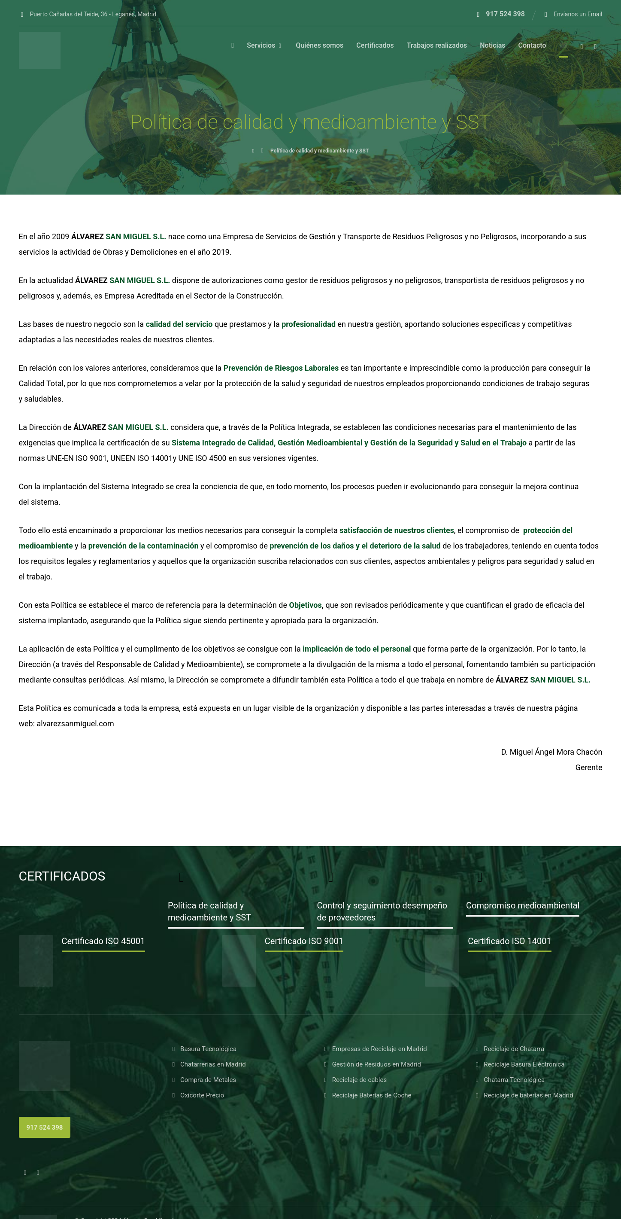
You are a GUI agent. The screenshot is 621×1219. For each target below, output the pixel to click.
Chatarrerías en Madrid (208, 1038)
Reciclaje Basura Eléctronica (519, 1038)
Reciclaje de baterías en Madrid (523, 1069)
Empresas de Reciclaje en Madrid (374, 1022)
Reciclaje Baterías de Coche (367, 1069)
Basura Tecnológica (203, 1022)
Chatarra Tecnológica (509, 1053)
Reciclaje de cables (354, 1053)
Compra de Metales (203, 1053)
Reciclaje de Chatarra (509, 1022)
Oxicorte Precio (197, 1069)
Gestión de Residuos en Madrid (371, 1038)
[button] (581, 48)
